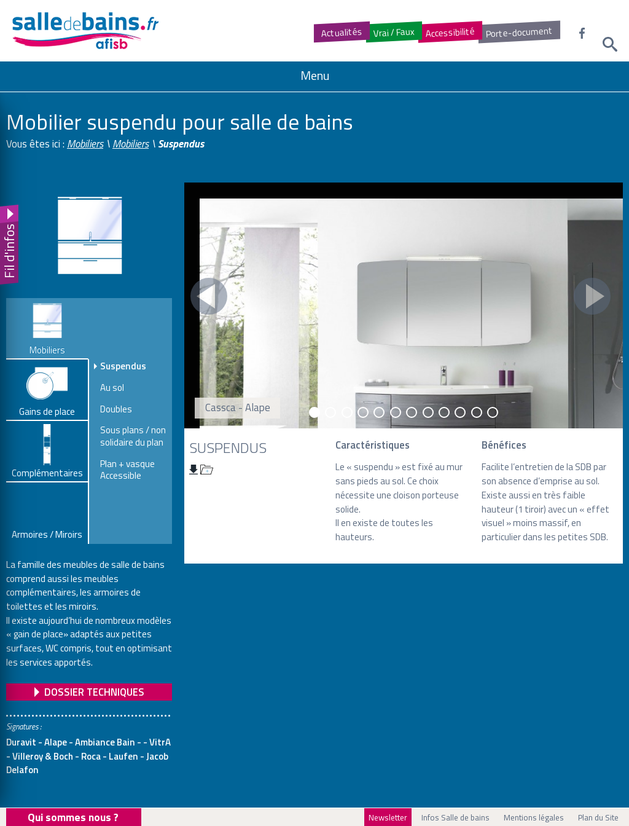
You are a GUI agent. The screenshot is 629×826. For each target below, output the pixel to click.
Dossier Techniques (94, 691)
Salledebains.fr (119, 30)
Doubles (116, 409)
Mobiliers (85, 144)
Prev (208, 296)
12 (492, 412)
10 (460, 412)
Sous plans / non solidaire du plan (133, 436)
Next (592, 296)
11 (476, 412)
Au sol (112, 388)
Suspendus (123, 366)
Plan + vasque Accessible (127, 470)
